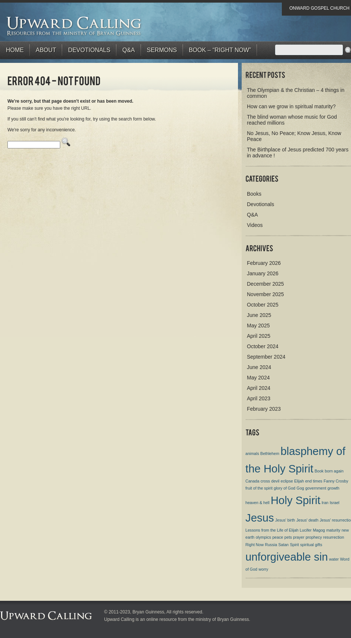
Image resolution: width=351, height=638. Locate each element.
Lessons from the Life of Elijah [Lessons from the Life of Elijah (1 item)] (272, 530)
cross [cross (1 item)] (265, 481)
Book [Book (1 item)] (319, 471)
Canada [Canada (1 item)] (252, 481)
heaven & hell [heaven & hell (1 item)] (257, 502)
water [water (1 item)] (334, 559)
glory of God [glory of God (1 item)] (284, 488)
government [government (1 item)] (315, 488)
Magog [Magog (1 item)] (319, 530)
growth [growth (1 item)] (333, 488)
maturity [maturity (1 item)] (333, 530)
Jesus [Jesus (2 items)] (259, 518)
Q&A (128, 50)
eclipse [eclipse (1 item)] (287, 481)
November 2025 (265, 294)
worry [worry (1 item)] (263, 569)
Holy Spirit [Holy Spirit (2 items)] (296, 500)
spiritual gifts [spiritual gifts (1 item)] (311, 544)
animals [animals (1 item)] (252, 453)
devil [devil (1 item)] (275, 481)
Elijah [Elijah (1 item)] (299, 481)
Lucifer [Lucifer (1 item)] (306, 530)
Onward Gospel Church (319, 8)
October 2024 (262, 346)
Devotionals (89, 50)
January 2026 (262, 273)
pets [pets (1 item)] (288, 537)
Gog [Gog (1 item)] (300, 488)
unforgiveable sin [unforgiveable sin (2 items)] (286, 557)
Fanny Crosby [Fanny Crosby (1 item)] (335, 481)
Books (254, 194)
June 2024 (259, 367)
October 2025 (262, 305)
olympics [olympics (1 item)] (263, 537)
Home (15, 50)
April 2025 (258, 336)
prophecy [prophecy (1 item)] (314, 537)
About (46, 50)
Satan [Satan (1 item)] (283, 544)
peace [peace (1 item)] (277, 537)
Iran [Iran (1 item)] (325, 502)
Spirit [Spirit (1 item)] (294, 544)
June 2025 (259, 315)
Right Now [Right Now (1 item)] (254, 544)
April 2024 (258, 388)
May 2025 (258, 325)
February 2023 (264, 409)
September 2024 (266, 357)
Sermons (162, 50)
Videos (255, 225)
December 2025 (265, 284)
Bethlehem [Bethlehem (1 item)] (269, 453)
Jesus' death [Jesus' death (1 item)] (307, 520)
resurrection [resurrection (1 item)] (333, 537)
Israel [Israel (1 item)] (334, 502)
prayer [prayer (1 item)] (298, 537)
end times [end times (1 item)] (313, 481)
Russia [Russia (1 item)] (271, 544)
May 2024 (258, 378)
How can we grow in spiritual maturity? (291, 106)
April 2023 (258, 398)
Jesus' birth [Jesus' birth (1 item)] (285, 520)
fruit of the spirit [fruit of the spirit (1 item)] (259, 488)
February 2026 (264, 263)
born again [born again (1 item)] (334, 471)
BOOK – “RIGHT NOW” (220, 50)
